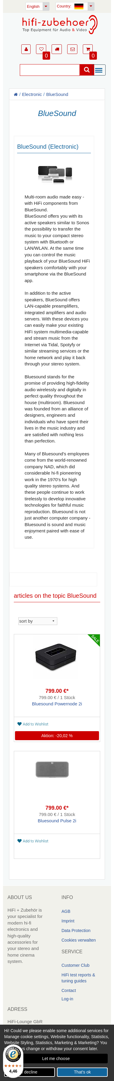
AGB (66, 911)
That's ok (82, 1072)
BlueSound (57, 94)
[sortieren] (37, 621)
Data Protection (76, 930)
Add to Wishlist (32, 724)
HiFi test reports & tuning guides (78, 977)
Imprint (68, 921)
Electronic (32, 94)
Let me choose (56, 1058)
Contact (69, 990)
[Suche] (50, 70)
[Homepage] (60, 24)
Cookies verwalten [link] (79, 940)
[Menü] (100, 70)
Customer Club (75, 965)
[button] (26, 49)
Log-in (67, 998)
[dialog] (57, 1053)
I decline (29, 1072)
